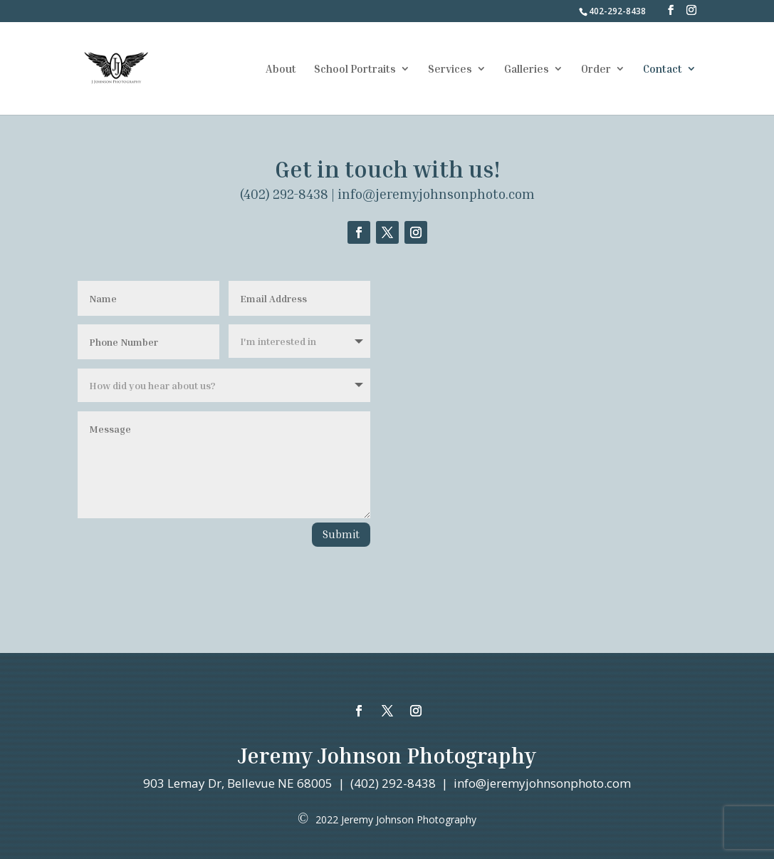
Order (596, 69)
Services (450, 69)
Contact (662, 69)
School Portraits (355, 69)
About (281, 69)
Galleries (526, 69)
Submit (341, 534)
